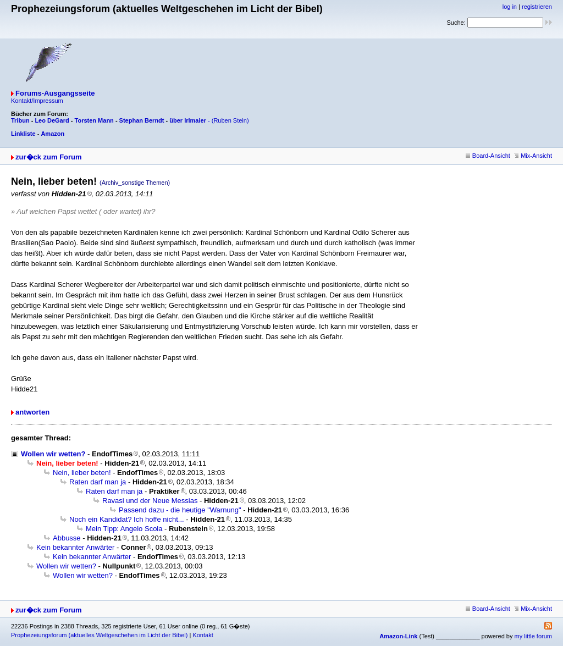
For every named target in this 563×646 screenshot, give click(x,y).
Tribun (20, 120)
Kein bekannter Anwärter (75, 547)
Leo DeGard (52, 120)
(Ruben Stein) (230, 120)
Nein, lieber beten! (82, 472)
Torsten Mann (94, 120)
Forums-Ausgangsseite (55, 93)
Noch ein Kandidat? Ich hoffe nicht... (126, 519)
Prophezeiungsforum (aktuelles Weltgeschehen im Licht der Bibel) (99, 635)
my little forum (533, 636)
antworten (32, 412)
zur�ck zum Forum (48, 157)
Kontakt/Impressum (37, 100)
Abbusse (67, 538)
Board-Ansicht (488, 155)
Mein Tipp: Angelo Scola (124, 528)
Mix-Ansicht (533, 155)
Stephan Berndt (141, 120)
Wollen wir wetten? (53, 454)
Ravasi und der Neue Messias (149, 500)
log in (510, 6)
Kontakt (202, 635)
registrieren (537, 6)
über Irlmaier (187, 120)
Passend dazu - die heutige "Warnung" (180, 510)
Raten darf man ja (97, 482)
